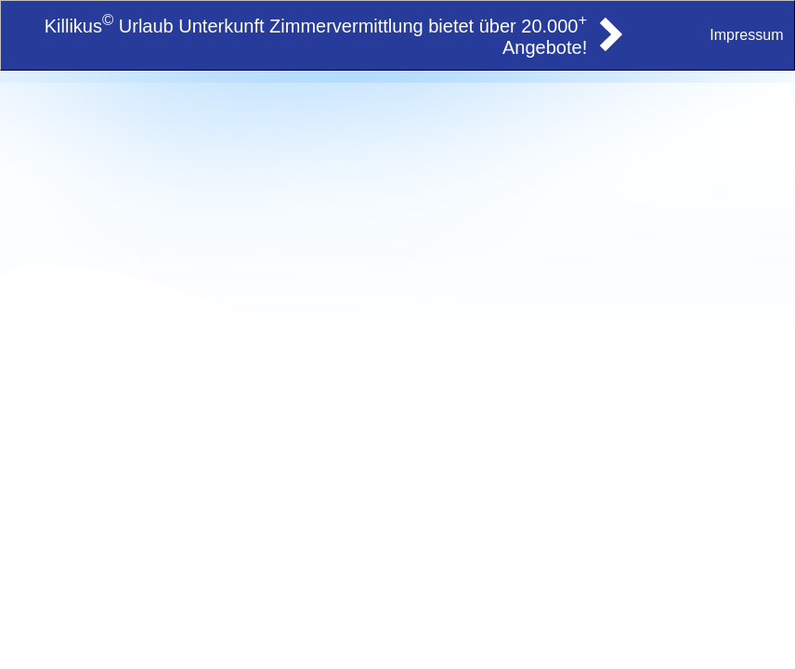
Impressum (746, 35)
